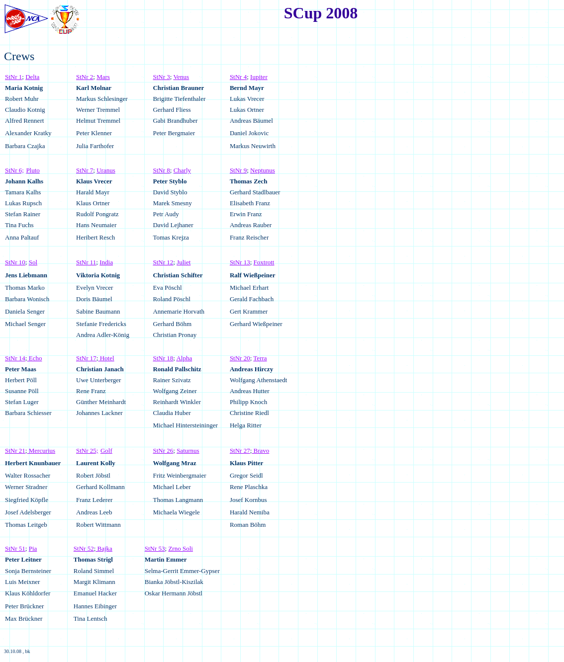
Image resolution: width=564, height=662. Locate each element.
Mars (103, 77)
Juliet (183, 262)
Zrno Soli (180, 548)
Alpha (184, 358)
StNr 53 (155, 548)
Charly (182, 170)
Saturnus (188, 450)
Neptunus (262, 170)
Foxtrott (264, 262)
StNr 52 (84, 548)
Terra (260, 358)
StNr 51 (15, 548)
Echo (34, 358)
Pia (33, 548)
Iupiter (259, 77)
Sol (33, 262)
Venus (181, 77)
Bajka (103, 548)
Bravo (260, 450)
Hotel (106, 358)
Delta (32, 77)
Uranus (105, 170)
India (106, 262)
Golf (106, 450)
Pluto (32, 170)
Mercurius (41, 450)
